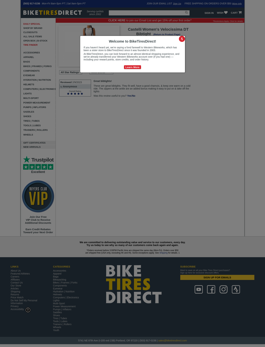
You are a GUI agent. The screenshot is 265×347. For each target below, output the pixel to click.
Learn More (132, 67)
